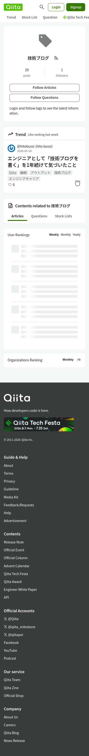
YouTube (10, 650)
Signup (75, 7)
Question (50, 17)
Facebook (11, 642)
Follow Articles (44, 88)
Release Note (14, 542)
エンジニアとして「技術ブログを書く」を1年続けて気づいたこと (43, 161)
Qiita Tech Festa (16, 573)
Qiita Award (13, 581)
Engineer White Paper (20, 589)
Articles (17, 216)
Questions (39, 216)
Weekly (54, 234)
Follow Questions (44, 97)
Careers (9, 724)
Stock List (29, 17)
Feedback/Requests (19, 504)
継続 (23, 172)
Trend (11, 17)
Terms (8, 473)
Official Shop (13, 695)
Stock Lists (63, 216)
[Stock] (77, 183)
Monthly (66, 234)
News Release (14, 740)
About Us (11, 717)
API (6, 597)
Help (7, 512)
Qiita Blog (11, 732)
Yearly (76, 234)
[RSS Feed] (56, 58)
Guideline (11, 489)
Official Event (14, 549)
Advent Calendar (16, 565)
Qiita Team (12, 679)
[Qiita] (13, 7)
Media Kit (11, 497)
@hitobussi (35, 146)
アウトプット (41, 172)
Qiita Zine (11, 687)
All (78, 359)
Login (56, 7)
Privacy (9, 481)
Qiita (12, 172)
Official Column (16, 557)
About (8, 465)
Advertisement (15, 520)
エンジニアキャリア (24, 178)
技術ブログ (62, 172)
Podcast (10, 658)
